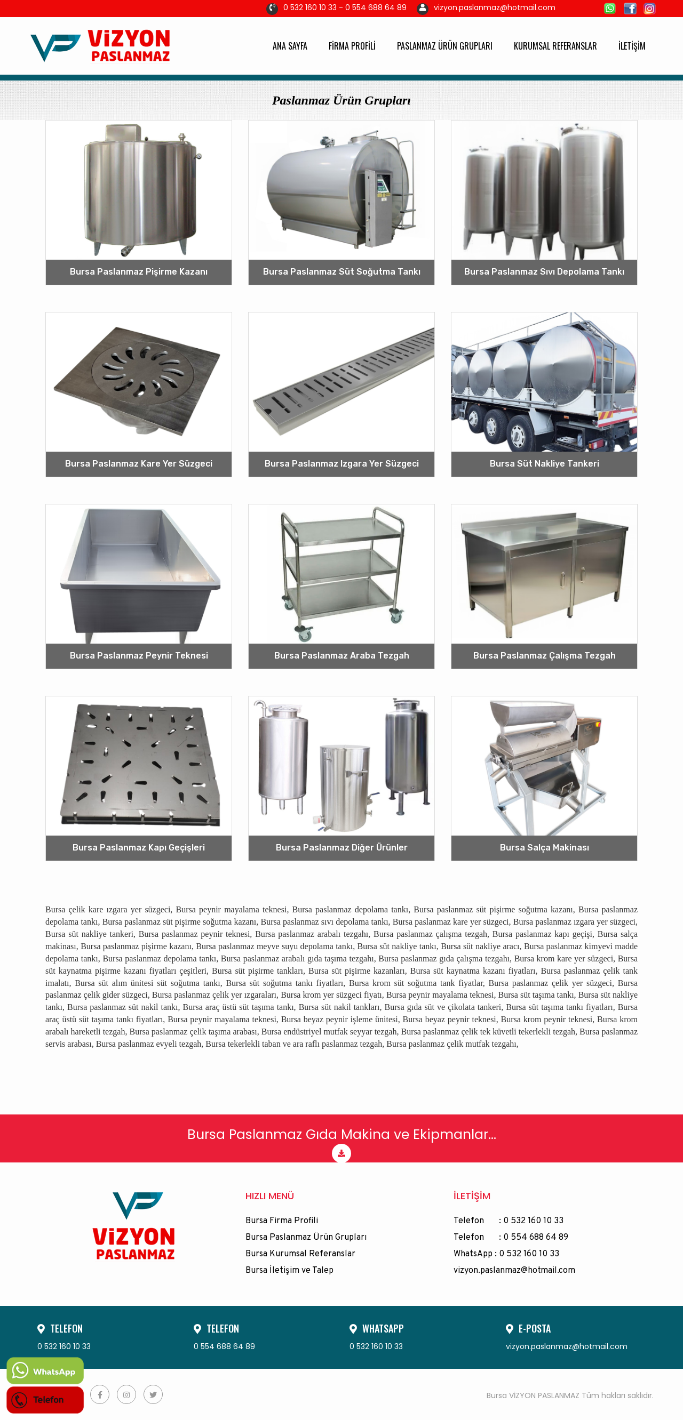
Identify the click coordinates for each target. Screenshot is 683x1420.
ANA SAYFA (290, 45)
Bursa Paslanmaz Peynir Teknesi (139, 656)
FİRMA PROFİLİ (352, 45)
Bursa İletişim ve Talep (289, 1270)
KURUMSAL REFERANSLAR (555, 45)
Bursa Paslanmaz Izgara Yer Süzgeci (342, 464)
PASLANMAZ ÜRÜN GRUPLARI (445, 45)
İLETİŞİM (632, 45)
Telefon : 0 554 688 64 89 (511, 1237)
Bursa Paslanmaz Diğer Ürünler (342, 848)
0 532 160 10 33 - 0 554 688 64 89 (336, 7)
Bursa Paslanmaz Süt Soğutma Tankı (341, 272)
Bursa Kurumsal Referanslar (300, 1254)
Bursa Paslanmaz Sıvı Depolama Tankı (544, 272)
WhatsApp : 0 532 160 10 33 (506, 1254)
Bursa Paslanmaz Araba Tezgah (341, 656)
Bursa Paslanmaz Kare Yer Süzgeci (138, 464)
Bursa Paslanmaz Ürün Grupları (306, 1237)
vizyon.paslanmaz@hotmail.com (486, 7)
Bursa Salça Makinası (544, 848)
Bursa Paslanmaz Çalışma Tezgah (544, 656)
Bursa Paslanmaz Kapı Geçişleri (139, 848)
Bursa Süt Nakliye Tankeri (544, 464)
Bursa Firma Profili (281, 1221)
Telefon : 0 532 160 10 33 (508, 1221)
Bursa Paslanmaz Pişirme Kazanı (139, 272)
